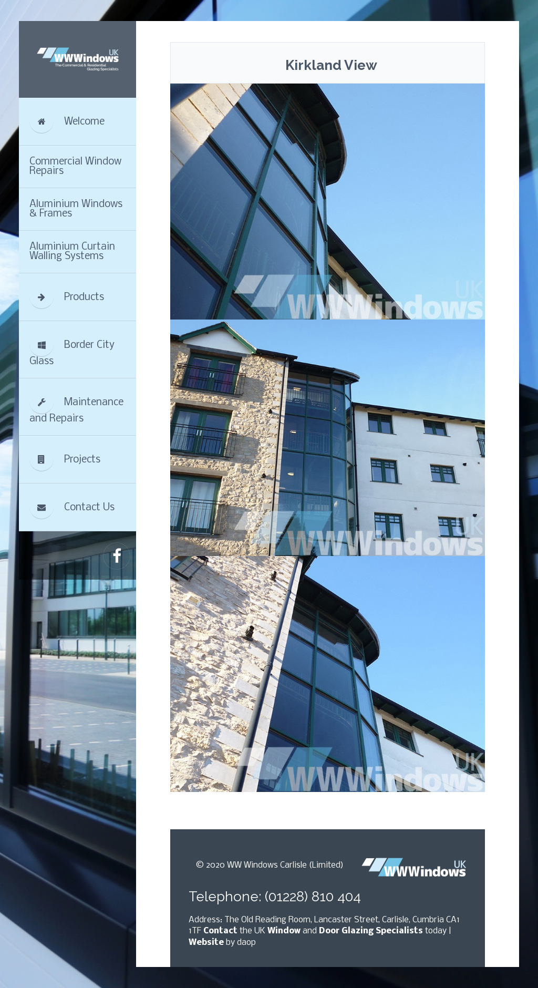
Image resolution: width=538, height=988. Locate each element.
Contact (220, 931)
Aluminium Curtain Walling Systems (72, 252)
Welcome (67, 121)
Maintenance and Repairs (76, 407)
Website (206, 942)
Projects (64, 459)
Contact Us (72, 507)
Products (66, 297)
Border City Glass (72, 350)
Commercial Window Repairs (75, 167)
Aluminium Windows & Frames (75, 209)
